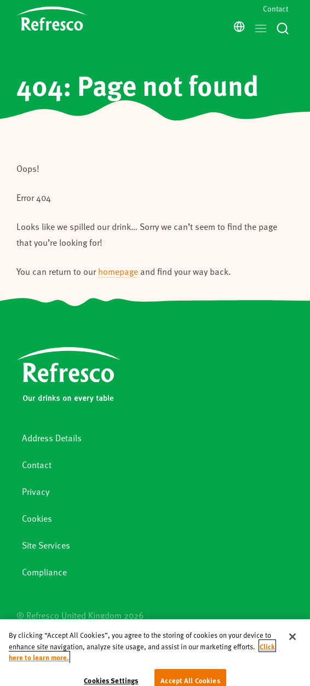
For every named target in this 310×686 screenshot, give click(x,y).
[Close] (292, 644)
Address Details (52, 437)
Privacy (35, 491)
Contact (275, 8)
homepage (118, 271)
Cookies (37, 518)
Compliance (44, 572)
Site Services (46, 545)
